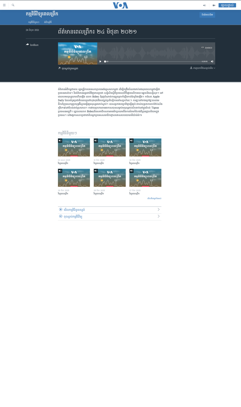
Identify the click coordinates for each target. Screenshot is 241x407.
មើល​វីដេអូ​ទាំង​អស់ (154, 198)
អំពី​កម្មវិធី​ (48, 22)
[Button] (32, 45)
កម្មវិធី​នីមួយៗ (33, 22)
